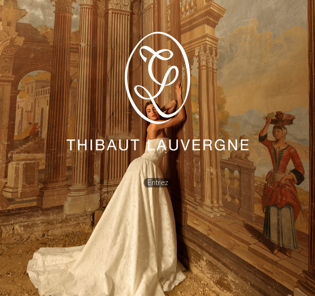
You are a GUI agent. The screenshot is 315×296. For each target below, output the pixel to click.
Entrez (157, 182)
